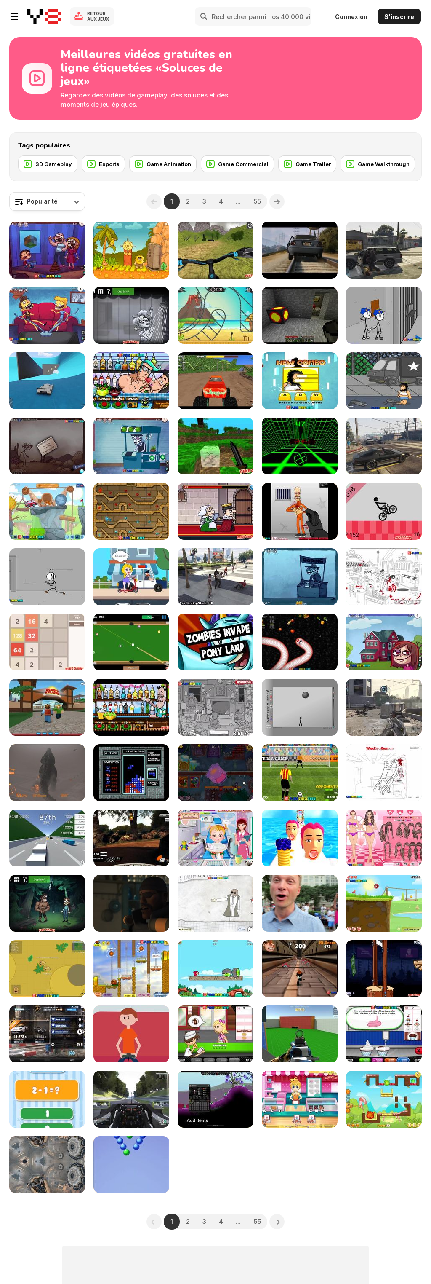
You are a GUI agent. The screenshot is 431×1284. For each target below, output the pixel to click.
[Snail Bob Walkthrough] (131, 968)
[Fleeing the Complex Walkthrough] (47, 576)
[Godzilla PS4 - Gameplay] (47, 772)
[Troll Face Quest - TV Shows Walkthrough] (47, 315)
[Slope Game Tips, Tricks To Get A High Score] (300, 446)
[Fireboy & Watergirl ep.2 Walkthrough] (131, 511)
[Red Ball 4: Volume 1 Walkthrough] (384, 903)
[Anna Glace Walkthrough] (300, 1099)
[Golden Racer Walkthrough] (47, 838)
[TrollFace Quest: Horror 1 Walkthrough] (47, 903)
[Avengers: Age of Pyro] (131, 903)
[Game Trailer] (307, 163)
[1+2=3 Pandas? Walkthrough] (47, 1099)
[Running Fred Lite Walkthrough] (300, 968)
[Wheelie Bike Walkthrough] (384, 511)
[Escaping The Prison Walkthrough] (384, 315)
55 (257, 201)
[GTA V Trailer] (300, 250)
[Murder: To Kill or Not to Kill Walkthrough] (215, 511)
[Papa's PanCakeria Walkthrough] (215, 1033)
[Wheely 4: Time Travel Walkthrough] (47, 511)
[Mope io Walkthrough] (47, 968)
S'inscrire (399, 16)
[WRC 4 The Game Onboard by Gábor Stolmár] (131, 838)
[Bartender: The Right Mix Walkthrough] (131, 707)
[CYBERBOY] (131, 1033)
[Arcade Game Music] (131, 772)
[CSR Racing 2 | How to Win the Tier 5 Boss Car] (47, 1033)
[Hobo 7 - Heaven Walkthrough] (300, 380)
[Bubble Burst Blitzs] (131, 1164)
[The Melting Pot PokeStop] (300, 903)
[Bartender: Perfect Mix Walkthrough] (131, 380)
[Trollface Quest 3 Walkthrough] (47, 446)
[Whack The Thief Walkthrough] (215, 707)
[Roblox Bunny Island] (47, 707)
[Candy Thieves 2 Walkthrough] (384, 1099)
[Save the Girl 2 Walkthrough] (131, 576)
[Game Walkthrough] (378, 163)
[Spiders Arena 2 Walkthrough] (300, 1033)
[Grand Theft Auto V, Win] (47, 380)
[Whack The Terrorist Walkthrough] (384, 576)
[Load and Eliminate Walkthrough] (300, 511)
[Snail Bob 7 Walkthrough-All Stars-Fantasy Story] (215, 772)
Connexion (351, 16)
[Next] (277, 201)
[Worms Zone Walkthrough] (300, 642)
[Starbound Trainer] (215, 1099)
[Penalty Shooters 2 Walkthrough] (300, 772)
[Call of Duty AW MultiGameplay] (384, 707)
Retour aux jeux (98, 16)
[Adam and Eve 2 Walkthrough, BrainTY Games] (131, 250)
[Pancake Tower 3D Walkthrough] (300, 838)
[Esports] (103, 163)
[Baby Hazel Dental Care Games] (215, 838)
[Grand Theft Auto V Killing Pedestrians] (384, 250)
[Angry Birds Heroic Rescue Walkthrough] (215, 968)
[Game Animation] (163, 163)
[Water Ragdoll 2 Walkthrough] (300, 707)
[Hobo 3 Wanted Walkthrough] (384, 380)
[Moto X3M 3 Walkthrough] (215, 315)
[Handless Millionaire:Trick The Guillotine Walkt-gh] (384, 968)
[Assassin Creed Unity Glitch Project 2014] (47, 1164)
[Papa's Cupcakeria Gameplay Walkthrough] (384, 1033)
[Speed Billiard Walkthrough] (131, 642)
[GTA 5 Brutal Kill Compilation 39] (215, 576)
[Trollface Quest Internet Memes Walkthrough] (384, 642)
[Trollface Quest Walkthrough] (215, 903)
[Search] (204, 16)
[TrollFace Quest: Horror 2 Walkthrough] (131, 315)
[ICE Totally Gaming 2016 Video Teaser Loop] (215, 642)
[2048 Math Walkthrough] (47, 642)
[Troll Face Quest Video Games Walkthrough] (47, 250)
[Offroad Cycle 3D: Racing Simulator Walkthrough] (215, 250)
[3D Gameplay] (47, 163)
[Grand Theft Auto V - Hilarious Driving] (384, 446)
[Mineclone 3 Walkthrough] (215, 446)
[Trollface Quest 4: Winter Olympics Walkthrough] (300, 576)
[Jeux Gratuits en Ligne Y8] (44, 16)
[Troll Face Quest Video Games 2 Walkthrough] (131, 446)
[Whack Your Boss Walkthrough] (384, 772)
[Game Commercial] (237, 163)
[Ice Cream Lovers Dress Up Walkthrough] (384, 838)
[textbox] (47, 201)
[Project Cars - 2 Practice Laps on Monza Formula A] (131, 1099)
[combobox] (47, 201)
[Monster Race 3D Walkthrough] (215, 380)
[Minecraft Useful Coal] (300, 315)
